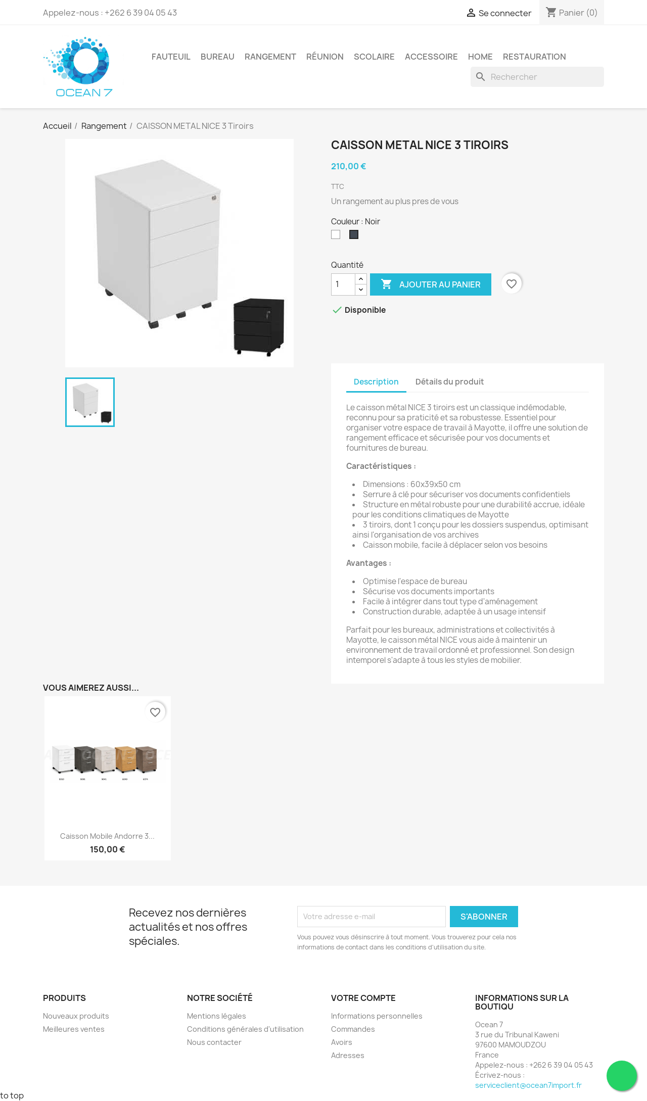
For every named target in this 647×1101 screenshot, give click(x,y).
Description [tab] (376, 381)
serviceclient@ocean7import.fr (528, 1085)
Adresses (347, 1055)
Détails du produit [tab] (449, 381)
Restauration (534, 56)
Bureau (218, 56)
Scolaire (374, 56)
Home (480, 56)
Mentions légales (216, 1016)
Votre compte (363, 997)
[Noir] (355, 237)
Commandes (353, 1029)
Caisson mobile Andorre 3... (107, 836)
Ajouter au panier (431, 284)
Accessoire (431, 56)
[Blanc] (337, 237)
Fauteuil (171, 56)
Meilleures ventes (74, 1029)
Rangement (270, 56)
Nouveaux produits (76, 1016)
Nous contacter (214, 1042)
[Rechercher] (537, 77)
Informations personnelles (377, 1016)
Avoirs (341, 1042)
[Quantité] (343, 284)
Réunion (325, 56)
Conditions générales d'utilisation (245, 1029)
